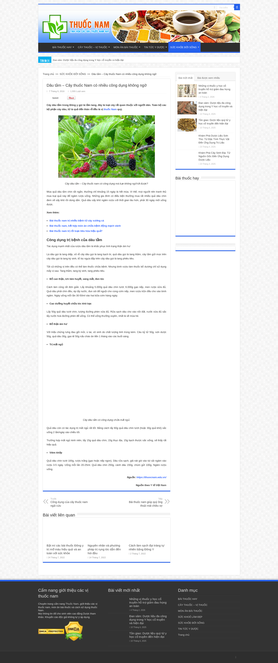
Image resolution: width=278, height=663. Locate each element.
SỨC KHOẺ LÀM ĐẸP (190, 616)
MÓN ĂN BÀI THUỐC (126, 47)
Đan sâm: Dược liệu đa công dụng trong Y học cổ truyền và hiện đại (215, 106)
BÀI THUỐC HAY (62, 47)
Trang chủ (45, 47)
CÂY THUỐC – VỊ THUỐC (92, 47)
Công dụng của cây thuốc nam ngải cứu (70, 502)
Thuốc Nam (72, 603)
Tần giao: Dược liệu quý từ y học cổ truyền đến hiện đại (148, 635)
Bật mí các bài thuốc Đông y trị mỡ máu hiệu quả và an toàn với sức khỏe (65, 549)
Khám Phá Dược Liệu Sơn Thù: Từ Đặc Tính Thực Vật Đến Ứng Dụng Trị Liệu (214, 139)
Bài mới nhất (186, 77)
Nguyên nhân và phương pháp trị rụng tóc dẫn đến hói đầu (104, 549)
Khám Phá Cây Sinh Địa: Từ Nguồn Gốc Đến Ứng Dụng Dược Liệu (214, 156)
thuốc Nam (110, 109)
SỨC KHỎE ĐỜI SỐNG (183, 47)
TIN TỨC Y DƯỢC (154, 47)
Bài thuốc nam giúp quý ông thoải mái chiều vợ (143, 502)
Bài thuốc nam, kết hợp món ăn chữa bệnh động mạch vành (85, 225)
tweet (55, 97)
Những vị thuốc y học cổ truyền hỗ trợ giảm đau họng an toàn (214, 89)
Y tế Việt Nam (158, 485)
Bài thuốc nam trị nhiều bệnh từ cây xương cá (77, 220)
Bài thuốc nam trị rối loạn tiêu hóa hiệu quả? (76, 231)
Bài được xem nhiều (208, 77)
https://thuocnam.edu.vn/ (151, 477)
